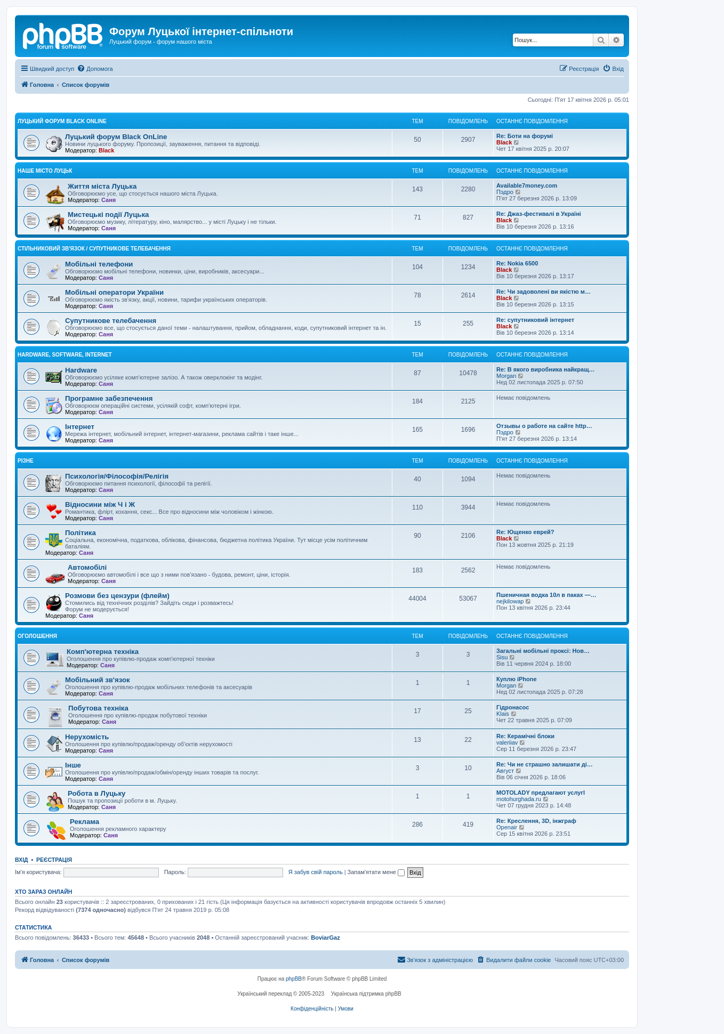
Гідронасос (512, 707)
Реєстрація (54, 860)
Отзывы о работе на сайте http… (544, 426)
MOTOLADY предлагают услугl (540, 792)
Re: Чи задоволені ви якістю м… (543, 291)
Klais (502, 713)
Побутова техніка (98, 708)
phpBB (294, 979)
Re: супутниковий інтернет (535, 320)
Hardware (81, 370)
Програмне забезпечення (109, 398)
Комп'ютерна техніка (103, 652)
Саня (108, 200)
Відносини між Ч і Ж (100, 504)
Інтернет (79, 427)
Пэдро (504, 192)
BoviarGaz (325, 937)
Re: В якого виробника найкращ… (545, 369)
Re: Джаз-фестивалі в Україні (538, 214)
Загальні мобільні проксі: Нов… (543, 651)
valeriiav (507, 742)
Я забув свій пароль (315, 872)
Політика (80, 533)
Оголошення (37, 636)
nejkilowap (510, 601)
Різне (26, 461)
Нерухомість (87, 737)
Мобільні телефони (99, 264)
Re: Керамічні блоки (525, 736)
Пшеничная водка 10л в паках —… (546, 595)
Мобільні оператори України (114, 292)
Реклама (84, 822)
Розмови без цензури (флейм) (117, 596)
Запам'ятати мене (376, 872)
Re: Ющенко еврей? (525, 532)
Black (106, 150)
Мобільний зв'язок (97, 680)
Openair (506, 827)
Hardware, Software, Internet (65, 355)
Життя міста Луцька (102, 186)
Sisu (502, 657)
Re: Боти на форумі (524, 136)
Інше (73, 765)
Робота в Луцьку (96, 793)
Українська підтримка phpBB (366, 994)
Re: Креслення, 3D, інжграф (536, 821)
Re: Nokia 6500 (517, 263)
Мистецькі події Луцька (108, 215)
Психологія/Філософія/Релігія (116, 476)
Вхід (21, 860)
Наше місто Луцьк (45, 171)
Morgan (506, 376)
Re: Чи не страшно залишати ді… (544, 764)
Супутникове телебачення (110, 321)
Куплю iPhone (516, 679)
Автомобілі (87, 567)
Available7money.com (526, 185)
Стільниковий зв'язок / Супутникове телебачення (94, 249)
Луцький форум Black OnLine (62, 121)
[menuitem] (94, 68)
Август (505, 771)
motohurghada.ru (518, 799)
